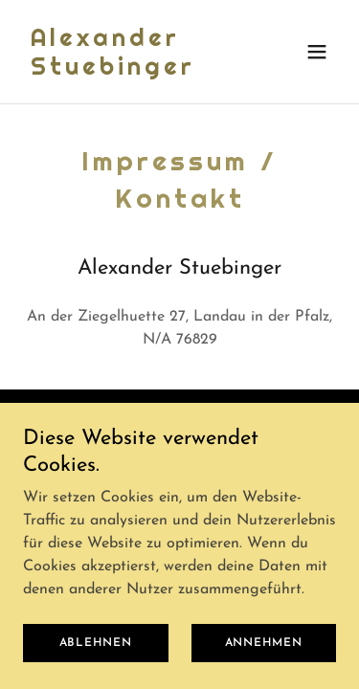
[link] (133, 70)
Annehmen (264, 656)
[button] (317, 52)
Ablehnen (95, 656)
